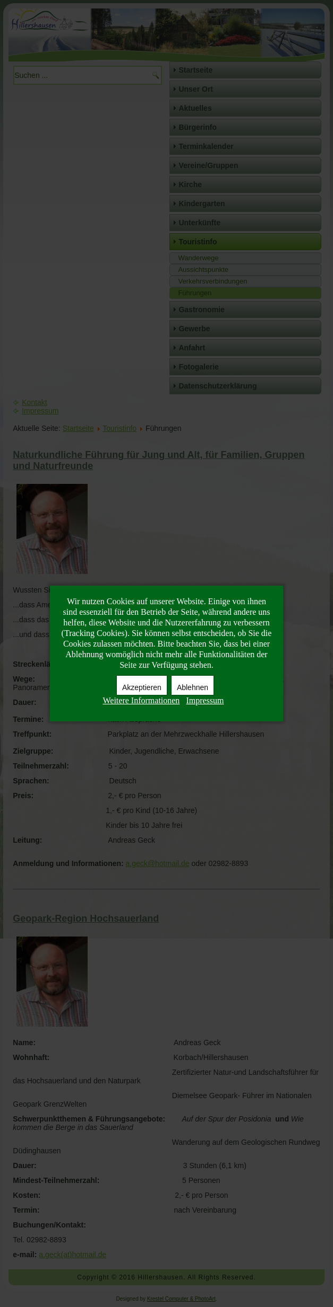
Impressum (205, 700)
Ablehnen (192, 687)
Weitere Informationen (141, 700)
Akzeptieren (141, 687)
